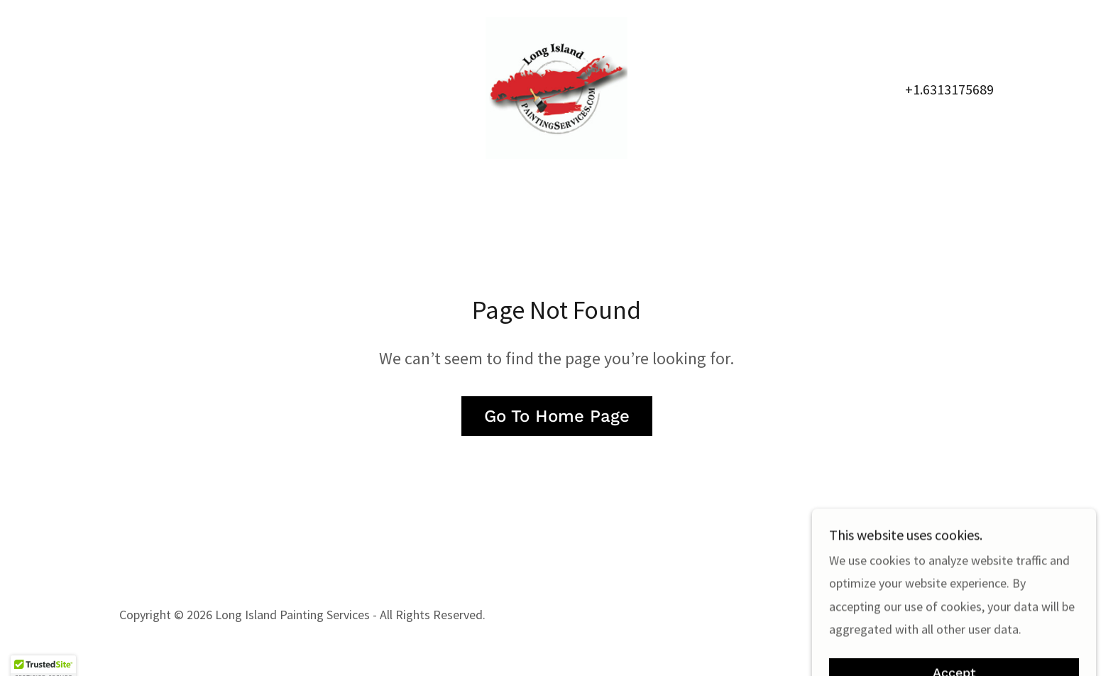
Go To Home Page (557, 416)
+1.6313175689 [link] (949, 89)
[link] (556, 86)
